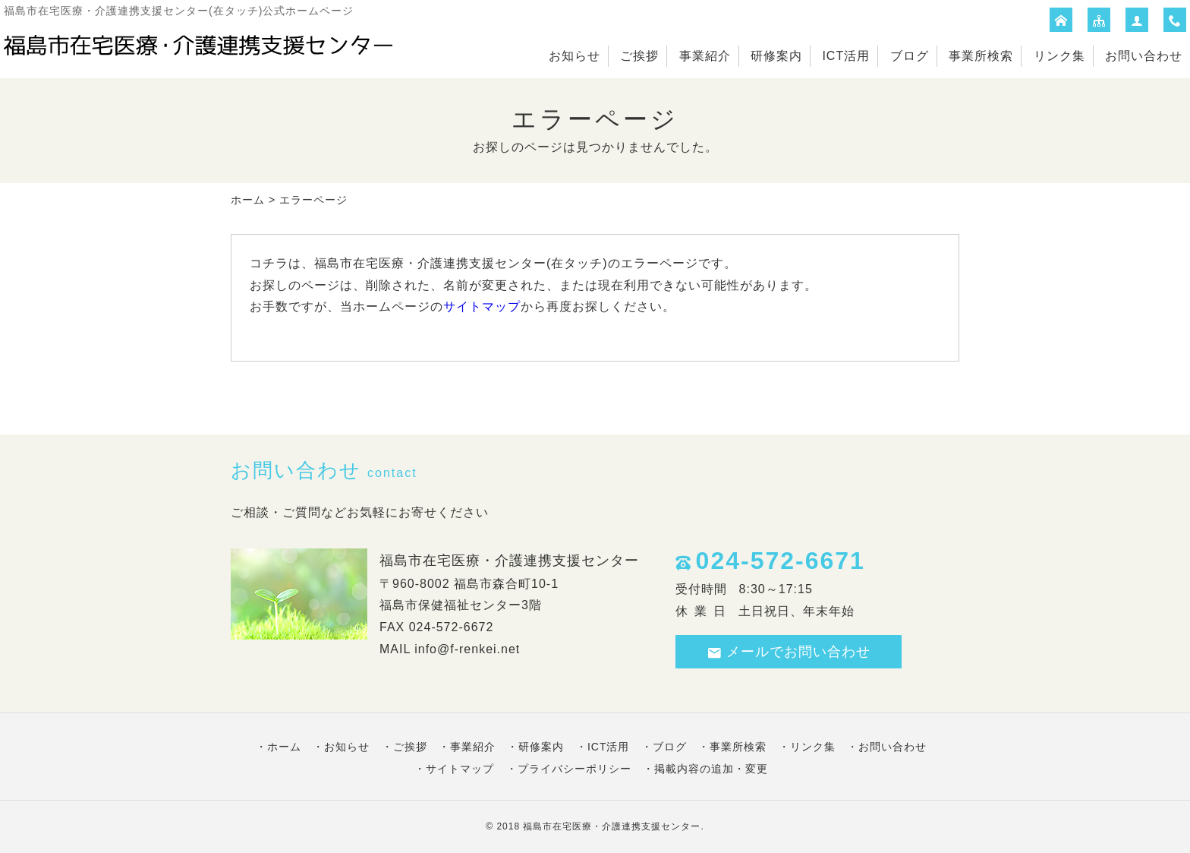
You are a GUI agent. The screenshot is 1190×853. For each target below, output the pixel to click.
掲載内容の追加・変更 (711, 769)
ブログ (909, 55)
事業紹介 (705, 55)
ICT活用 (846, 55)
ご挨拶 (639, 55)
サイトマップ (482, 306)
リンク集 (1059, 55)
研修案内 (776, 55)
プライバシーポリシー (574, 769)
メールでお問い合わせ (788, 652)
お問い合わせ (1143, 55)
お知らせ (574, 55)
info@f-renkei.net (467, 649)
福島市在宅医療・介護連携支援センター (611, 826)
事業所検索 (981, 55)
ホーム (248, 200)
